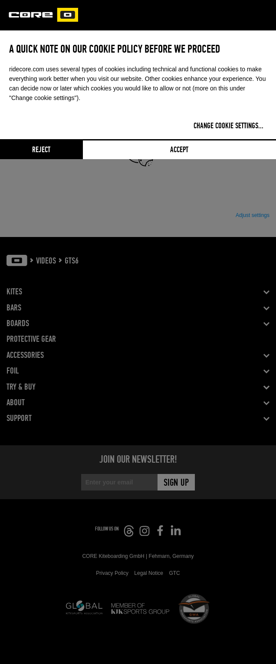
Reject (41, 150)
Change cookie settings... (228, 126)
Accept (179, 150)
